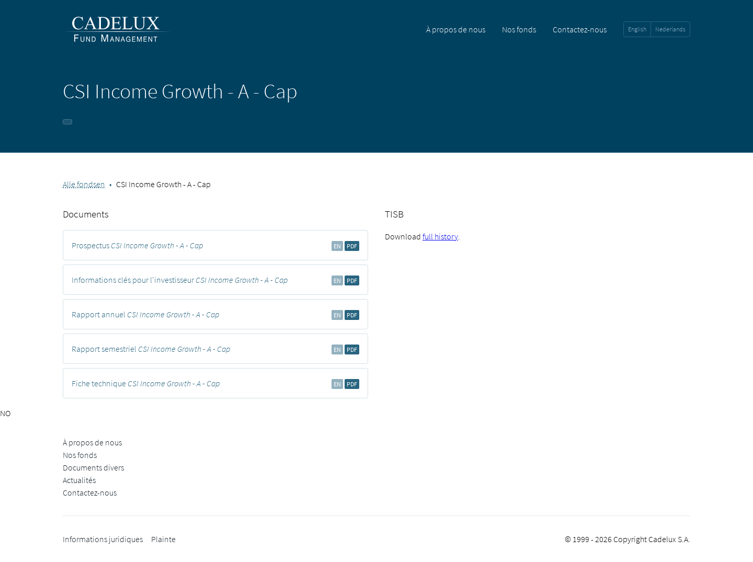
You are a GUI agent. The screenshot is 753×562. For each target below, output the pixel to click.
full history (440, 236)
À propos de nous (455, 29)
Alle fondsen (84, 184)
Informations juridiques (103, 539)
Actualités (79, 480)
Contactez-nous (580, 29)
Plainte (163, 539)
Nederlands (670, 29)
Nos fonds (519, 29)
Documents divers (93, 467)
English (637, 29)
